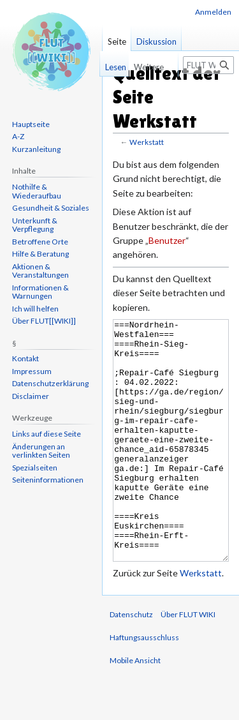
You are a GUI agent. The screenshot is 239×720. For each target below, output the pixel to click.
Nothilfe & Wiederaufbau (36, 191)
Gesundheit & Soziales (50, 208)
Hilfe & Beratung (40, 254)
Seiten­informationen (47, 479)
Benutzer (166, 240)
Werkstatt (146, 142)
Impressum (32, 371)
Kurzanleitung (36, 149)
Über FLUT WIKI (188, 662)
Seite (117, 41)
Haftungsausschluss (144, 685)
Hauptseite (31, 124)
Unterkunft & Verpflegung (34, 225)
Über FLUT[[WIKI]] (44, 321)
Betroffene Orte (40, 241)
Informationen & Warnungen (40, 292)
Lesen (113, 67)
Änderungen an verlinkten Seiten (41, 451)
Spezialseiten (34, 467)
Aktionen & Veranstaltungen (40, 271)
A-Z (18, 136)
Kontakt (25, 358)
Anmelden (213, 12)
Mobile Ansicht (135, 708)
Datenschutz (131, 662)
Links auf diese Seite (46, 434)
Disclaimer (30, 396)
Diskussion (156, 41)
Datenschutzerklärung (50, 383)
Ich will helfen (35, 308)
